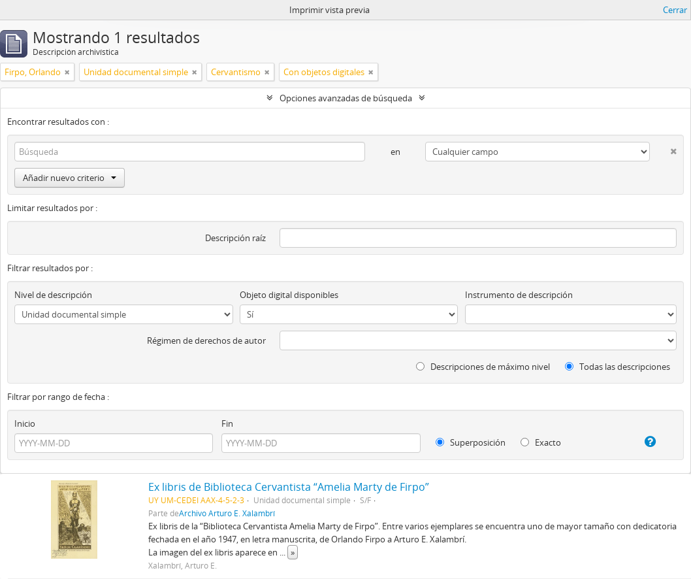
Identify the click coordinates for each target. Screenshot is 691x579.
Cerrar (675, 10)
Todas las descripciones (617, 366)
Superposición (471, 442)
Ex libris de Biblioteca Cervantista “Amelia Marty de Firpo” (288, 487)
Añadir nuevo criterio (69, 178)
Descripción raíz (235, 238)
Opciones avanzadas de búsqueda (346, 98)
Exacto (541, 442)
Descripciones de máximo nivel (483, 366)
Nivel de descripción (53, 295)
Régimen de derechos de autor (206, 340)
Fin (227, 423)
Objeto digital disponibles (289, 295)
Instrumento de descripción (519, 295)
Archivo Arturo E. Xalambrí (227, 513)
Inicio (24, 423)
